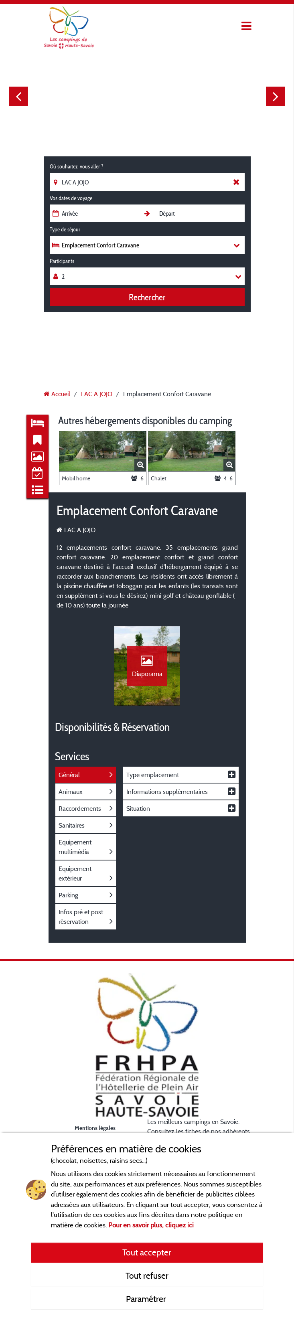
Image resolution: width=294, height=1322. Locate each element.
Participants (62, 261)
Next (275, 96)
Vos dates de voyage (71, 198)
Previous (18, 96)
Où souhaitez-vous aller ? (76, 166)
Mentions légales (95, 1127)
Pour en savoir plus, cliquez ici (151, 1225)
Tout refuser (147, 1275)
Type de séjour (65, 229)
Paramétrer (147, 1299)
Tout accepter (146, 1252)
